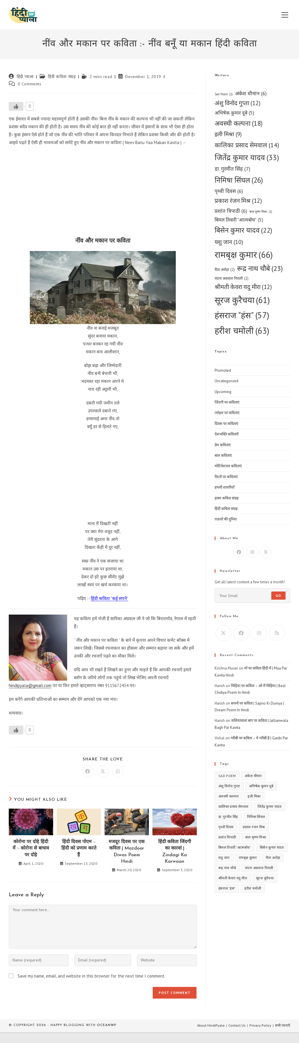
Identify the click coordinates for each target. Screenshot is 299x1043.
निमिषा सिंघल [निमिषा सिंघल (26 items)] (239, 180)
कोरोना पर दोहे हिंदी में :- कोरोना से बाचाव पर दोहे (31, 848)
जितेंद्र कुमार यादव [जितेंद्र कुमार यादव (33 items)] (247, 157)
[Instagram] (252, 552)
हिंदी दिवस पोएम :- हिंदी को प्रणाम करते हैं (78, 848)
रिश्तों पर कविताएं (226, 476)
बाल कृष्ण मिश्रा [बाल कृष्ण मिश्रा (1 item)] (260, 212)
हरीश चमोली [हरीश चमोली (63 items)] (242, 330)
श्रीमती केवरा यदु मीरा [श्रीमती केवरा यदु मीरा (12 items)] (243, 287)
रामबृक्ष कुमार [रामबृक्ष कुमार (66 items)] (244, 254)
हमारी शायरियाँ (224, 487)
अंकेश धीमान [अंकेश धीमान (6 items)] (251, 93)
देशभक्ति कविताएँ (227, 434)
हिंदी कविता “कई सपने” (109, 598)
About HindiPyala (211, 1025)
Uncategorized (226, 380)
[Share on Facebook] (87, 771)
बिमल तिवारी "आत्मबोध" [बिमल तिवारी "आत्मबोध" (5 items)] (239, 220)
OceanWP (106, 1025)
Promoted (223, 370)
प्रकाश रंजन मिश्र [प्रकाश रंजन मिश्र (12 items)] (238, 201)
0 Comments (29, 84)
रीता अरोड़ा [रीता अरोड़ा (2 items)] (225, 269)
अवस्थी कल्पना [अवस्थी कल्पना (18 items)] (239, 123)
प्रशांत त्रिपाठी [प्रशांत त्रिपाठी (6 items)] (231, 210)
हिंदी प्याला (25, 76)
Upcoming (223, 391)
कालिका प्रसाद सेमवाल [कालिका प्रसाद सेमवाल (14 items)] (247, 145)
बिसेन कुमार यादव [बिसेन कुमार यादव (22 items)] (243, 230)
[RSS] (277, 633)
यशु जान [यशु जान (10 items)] (229, 242)
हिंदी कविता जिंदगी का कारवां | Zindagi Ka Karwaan (174, 852)
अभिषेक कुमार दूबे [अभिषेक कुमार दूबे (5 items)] (234, 113)
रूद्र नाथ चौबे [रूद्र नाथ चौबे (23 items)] (260, 268)
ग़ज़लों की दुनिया (226, 519)
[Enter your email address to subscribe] (252, 595)
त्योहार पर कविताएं (227, 412)
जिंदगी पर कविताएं (227, 402)
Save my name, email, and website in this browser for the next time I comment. (91, 976)
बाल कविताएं (223, 455)
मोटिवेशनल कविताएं (228, 465)
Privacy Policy (260, 1025)
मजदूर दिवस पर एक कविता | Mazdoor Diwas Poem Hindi (127, 852)
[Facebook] (239, 552)
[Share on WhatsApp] (118, 771)
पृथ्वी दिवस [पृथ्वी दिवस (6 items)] (229, 191)
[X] (266, 552)
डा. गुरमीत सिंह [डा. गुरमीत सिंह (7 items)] (232, 169)
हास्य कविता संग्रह (227, 498)
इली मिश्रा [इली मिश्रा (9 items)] (228, 134)
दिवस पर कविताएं (226, 423)
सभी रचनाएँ (282, 1025)
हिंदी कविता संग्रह (62, 76)
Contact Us (237, 1025)
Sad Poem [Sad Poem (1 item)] (224, 94)
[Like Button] (16, 106)
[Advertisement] (103, 193)
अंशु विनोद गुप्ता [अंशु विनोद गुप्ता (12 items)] (237, 103)
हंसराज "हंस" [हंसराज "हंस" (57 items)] (242, 315)
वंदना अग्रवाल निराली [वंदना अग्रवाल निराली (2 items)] (231, 278)
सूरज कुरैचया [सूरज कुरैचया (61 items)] (242, 300)
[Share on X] (103, 771)
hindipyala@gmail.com (30, 685)
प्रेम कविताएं (223, 444)
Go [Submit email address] (278, 595)
